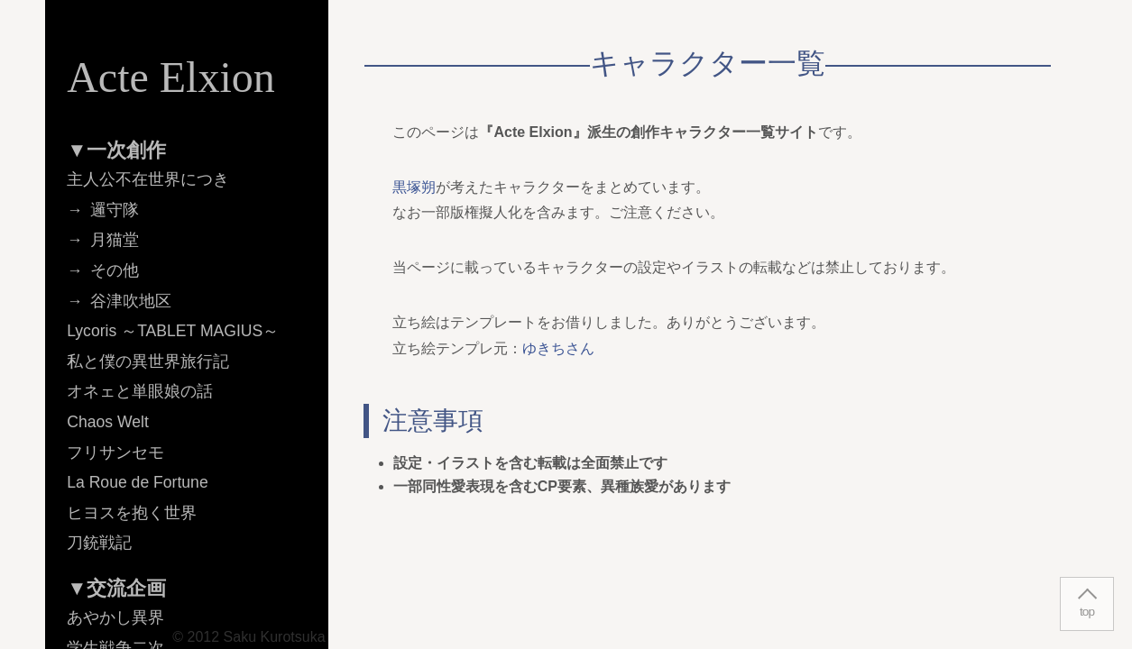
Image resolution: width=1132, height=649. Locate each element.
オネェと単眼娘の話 (140, 391)
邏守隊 (114, 210)
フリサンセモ (115, 452)
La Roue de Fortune (137, 482)
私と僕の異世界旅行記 (148, 361)
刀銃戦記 (99, 543)
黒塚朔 (414, 187)
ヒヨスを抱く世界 (132, 513)
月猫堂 (114, 240)
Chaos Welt (108, 422)
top (1087, 611)
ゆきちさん (558, 348)
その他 (114, 270)
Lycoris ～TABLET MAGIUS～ (173, 331)
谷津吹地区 (130, 301)
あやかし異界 (115, 617)
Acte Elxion (171, 77)
